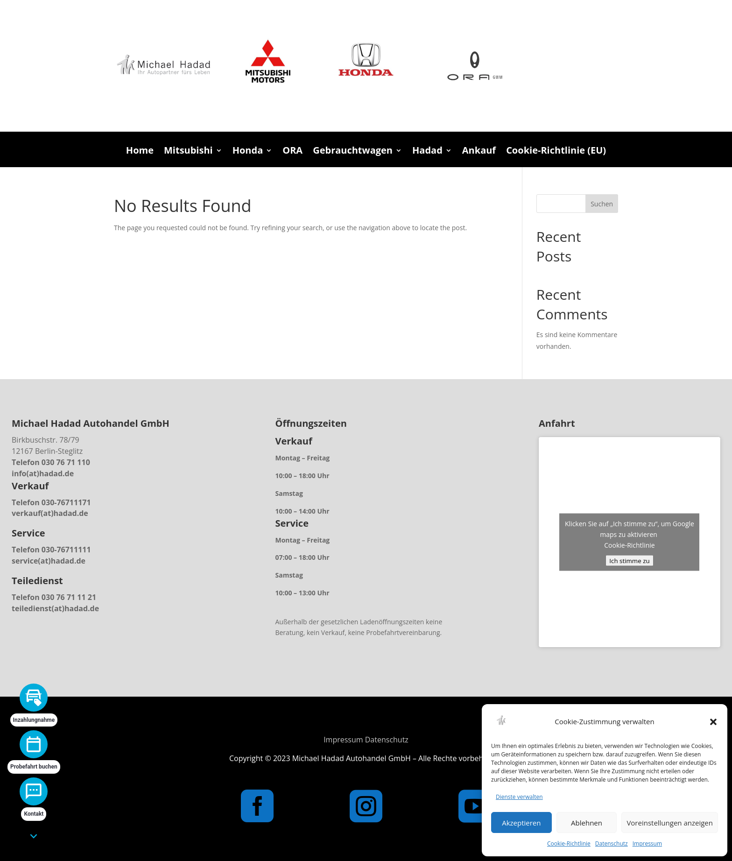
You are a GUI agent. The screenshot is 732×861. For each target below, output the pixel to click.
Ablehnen (586, 822)
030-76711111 (66, 549)
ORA (292, 151)
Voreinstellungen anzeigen (669, 822)
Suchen (602, 203)
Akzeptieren (521, 822)
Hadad (427, 151)
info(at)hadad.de (43, 473)
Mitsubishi (188, 151)
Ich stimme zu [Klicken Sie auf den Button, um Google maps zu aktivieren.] (629, 561)
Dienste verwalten (519, 797)
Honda (247, 151)
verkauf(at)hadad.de (50, 513)
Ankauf (479, 151)
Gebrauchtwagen (353, 151)
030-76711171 (66, 502)
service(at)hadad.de (48, 561)
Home (140, 151)
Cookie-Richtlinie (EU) (556, 151)
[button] (713, 722)
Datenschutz (611, 843)
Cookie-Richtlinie (569, 843)
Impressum (647, 843)
